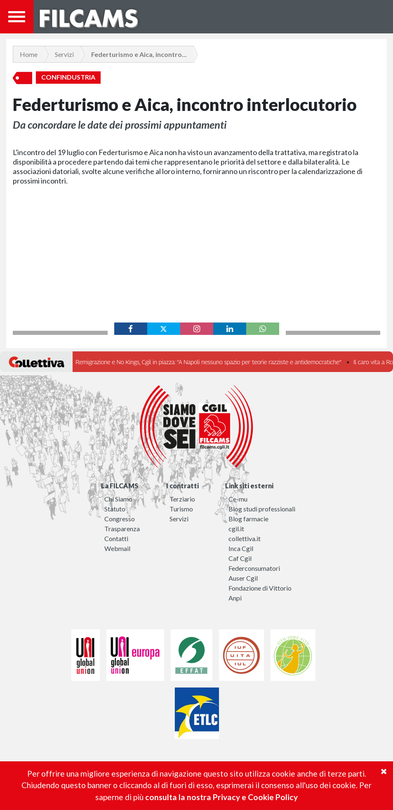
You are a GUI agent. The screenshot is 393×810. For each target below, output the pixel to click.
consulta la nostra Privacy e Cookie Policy (221, 797)
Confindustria (68, 77)
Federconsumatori (254, 568)
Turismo (181, 509)
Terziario (182, 499)
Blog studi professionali (261, 509)
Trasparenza (122, 528)
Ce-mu (237, 499)
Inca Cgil (240, 548)
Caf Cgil (240, 558)
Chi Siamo (118, 499)
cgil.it (236, 528)
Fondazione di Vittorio (260, 588)
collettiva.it (244, 538)
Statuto (114, 509)
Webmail (117, 548)
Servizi (64, 54)
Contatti (116, 538)
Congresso (119, 519)
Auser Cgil (243, 578)
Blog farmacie (248, 519)
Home (29, 54)
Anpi (235, 598)
